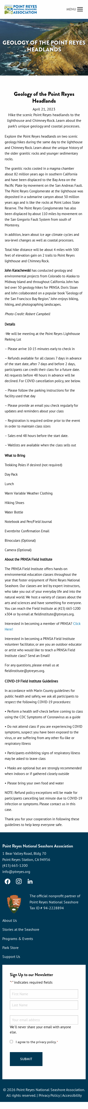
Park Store (10, 947)
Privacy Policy (49, 1095)
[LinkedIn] (30, 881)
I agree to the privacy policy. (37, 1042)
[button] (71, 9)
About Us (9, 920)
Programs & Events (17, 938)
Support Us (11, 956)
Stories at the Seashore (20, 929)
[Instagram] (19, 881)
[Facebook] (7, 881)
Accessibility (72, 1095)
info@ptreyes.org (16, 871)
